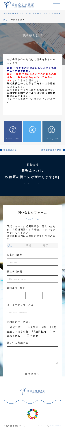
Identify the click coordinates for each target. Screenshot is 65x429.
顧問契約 (39, 331)
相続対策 (14, 327)
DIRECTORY (55, 426)
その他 (32, 335)
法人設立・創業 (36, 327)
